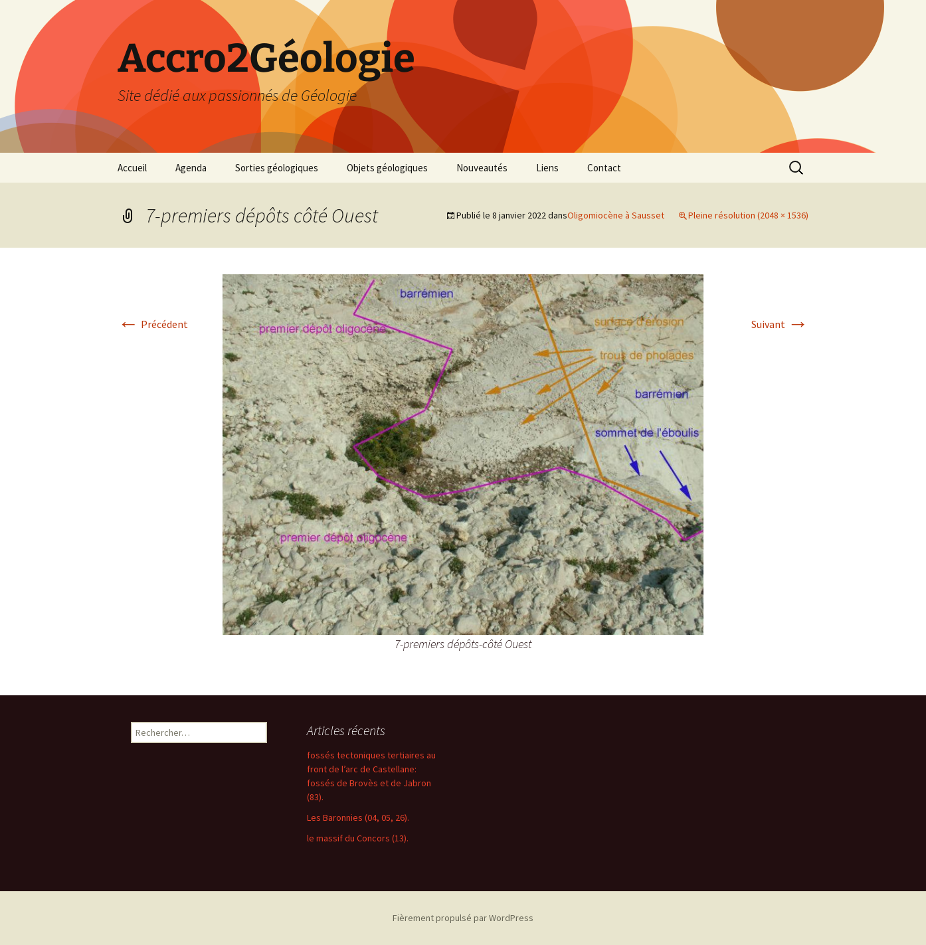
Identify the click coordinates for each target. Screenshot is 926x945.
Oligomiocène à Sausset (615, 215)
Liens (547, 167)
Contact (604, 167)
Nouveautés (482, 167)
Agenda (191, 167)
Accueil (132, 167)
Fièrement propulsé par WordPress (463, 918)
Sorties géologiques (276, 167)
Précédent (153, 324)
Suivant (779, 324)
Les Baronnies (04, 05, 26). (358, 817)
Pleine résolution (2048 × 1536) (748, 215)
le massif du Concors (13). (358, 838)
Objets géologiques (387, 167)
